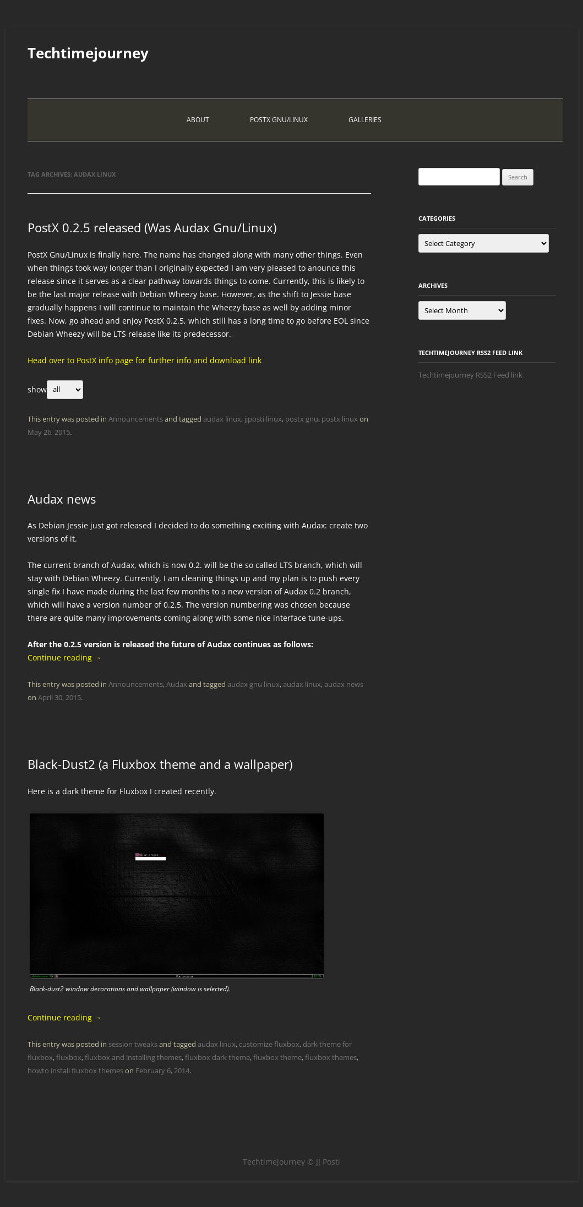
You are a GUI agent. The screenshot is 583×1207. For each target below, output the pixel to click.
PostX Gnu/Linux (279, 119)
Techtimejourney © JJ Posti (291, 1161)
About (198, 119)
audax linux (222, 419)
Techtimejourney (88, 53)
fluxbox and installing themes (133, 1057)
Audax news (62, 498)
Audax (176, 684)
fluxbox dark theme (217, 1057)
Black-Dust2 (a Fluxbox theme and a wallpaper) (160, 764)
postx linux (340, 419)
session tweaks (132, 1044)
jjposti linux (263, 419)
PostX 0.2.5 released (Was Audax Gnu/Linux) (152, 227)
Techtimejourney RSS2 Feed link (470, 375)
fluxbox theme (277, 1057)
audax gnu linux (253, 684)
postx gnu (301, 419)
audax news (343, 684)
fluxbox (68, 1057)
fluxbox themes (331, 1057)
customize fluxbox (269, 1044)
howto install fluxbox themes (75, 1070)
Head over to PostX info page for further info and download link (144, 360)
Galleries (365, 119)
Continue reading (65, 657)
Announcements (135, 419)
